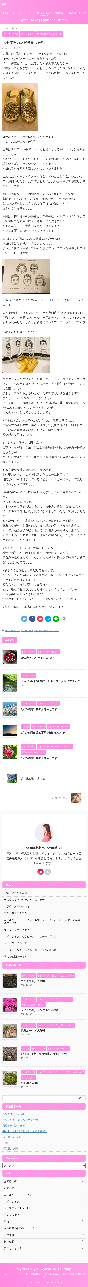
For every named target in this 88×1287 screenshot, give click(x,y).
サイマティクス (12, 630)
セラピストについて (15, 943)
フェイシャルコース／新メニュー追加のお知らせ (32, 950)
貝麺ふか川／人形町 (33, 1030)
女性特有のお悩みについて (46, 630)
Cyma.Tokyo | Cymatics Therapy (44, 20)
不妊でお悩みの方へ (15, 956)
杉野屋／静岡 (10, 1148)
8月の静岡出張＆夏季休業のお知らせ (43, 732)
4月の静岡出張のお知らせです (39, 709)
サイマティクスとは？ (16, 929)
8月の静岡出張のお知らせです (39, 758)
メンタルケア (27, 630)
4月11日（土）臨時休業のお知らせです (44, 1054)
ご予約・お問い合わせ (16, 906)
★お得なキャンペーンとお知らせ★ (24, 899)
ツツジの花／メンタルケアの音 (40, 1010)
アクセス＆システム (15, 913)
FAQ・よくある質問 (15, 893)
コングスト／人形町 (33, 981)
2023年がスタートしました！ (38, 657)
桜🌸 (5, 1142)
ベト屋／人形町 (30, 1083)
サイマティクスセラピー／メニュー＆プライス (30, 936)
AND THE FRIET (52, 300)
